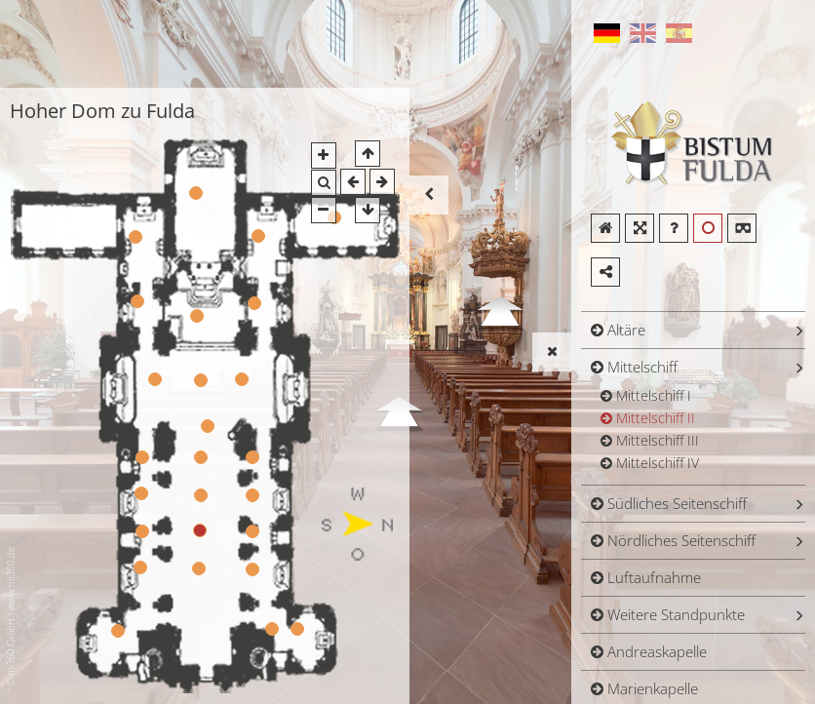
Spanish (678, 33)
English (642, 33)
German (606, 33)
